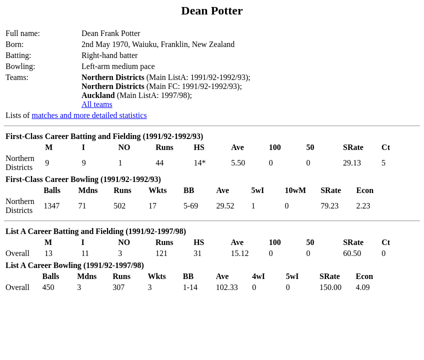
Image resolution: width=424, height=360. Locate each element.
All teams (97, 104)
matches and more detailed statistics (89, 115)
